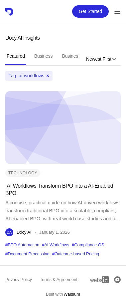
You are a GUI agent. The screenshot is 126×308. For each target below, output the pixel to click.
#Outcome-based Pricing (75, 253)
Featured (16, 56)
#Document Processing (27, 253)
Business (43, 56)
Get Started (90, 11)
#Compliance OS (88, 244)
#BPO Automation (22, 244)
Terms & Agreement (58, 279)
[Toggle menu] (117, 11)
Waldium (71, 294)
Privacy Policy (18, 279)
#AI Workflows (55, 244)
